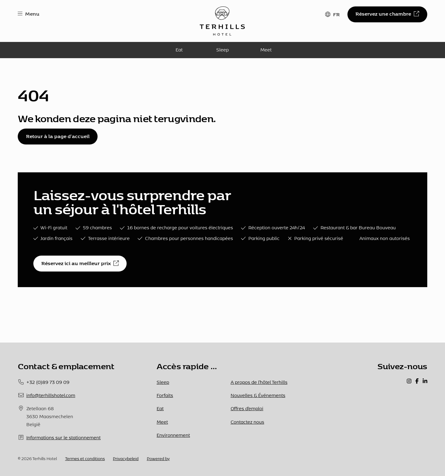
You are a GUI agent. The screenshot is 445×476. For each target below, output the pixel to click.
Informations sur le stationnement (63, 437)
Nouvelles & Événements (258, 395)
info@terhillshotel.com (50, 395)
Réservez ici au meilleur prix (80, 263)
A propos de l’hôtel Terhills (259, 382)
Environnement (173, 435)
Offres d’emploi (247, 408)
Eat (179, 49)
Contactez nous (247, 421)
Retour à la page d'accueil (58, 136)
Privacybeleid (126, 458)
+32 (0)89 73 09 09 (47, 382)
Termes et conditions (85, 458)
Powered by (158, 458)
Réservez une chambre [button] (387, 13)
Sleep (222, 49)
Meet (266, 49)
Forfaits (165, 395)
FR (336, 14)
